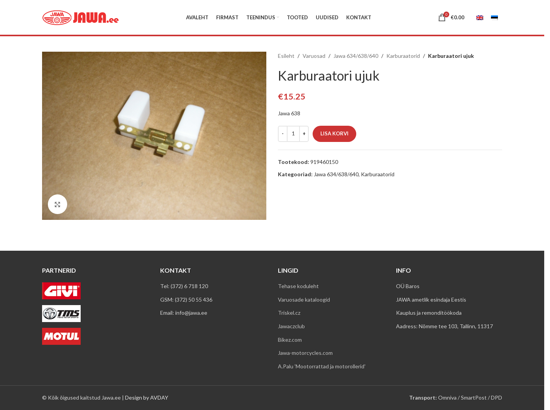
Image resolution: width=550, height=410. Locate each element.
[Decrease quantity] (283, 134)
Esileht (286, 55)
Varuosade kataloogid (304, 299)
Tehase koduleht (298, 286)
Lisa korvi (334, 133)
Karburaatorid (403, 55)
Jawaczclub (291, 326)
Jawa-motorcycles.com (305, 352)
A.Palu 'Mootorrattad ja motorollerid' (322, 366)
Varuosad (314, 55)
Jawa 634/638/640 (355, 55)
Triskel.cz (289, 312)
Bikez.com (290, 339)
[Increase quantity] (304, 134)
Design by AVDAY (146, 397)
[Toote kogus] (293, 134)
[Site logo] (80, 16)
